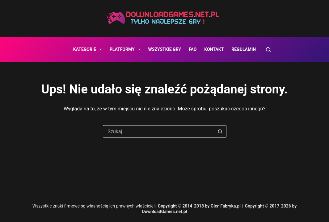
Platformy (126, 49)
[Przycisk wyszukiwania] (220, 131)
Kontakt (214, 49)
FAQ (192, 49)
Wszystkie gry (164, 49)
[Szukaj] (268, 49)
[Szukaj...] (158, 131)
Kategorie (88, 49)
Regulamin (243, 49)
